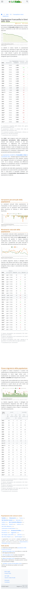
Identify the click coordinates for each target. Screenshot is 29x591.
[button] (27, 1)
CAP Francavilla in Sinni (7, 555)
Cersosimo (6, 530)
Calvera (5, 522)
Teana (22, 518)
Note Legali (7, 571)
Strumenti (7, 580)
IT (4, 14)
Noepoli (12, 524)
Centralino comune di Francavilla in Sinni (11, 563)
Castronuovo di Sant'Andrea (10, 528)
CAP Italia (7, 576)
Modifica (18, 23)
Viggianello (15, 532)
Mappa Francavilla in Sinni (8, 558)
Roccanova (6, 532)
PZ (10, 14)
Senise (5, 524)
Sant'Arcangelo (20, 536)
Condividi (25, 23)
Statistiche (5, 16)
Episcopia (19, 520)
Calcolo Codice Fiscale (10, 577)
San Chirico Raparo (8, 536)
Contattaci (7, 582)
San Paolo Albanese (8, 526)
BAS (7, 14)
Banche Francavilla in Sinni (8, 551)
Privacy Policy (8, 573)
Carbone (20, 524)
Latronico (21, 534)
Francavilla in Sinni (18, 14)
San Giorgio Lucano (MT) (9, 534)
